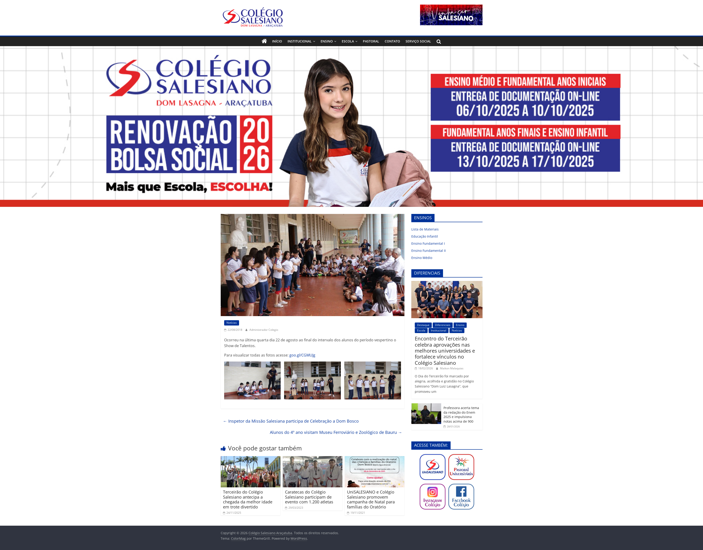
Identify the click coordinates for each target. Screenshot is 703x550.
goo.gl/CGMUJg (302, 355)
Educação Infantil (424, 236)
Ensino (327, 41)
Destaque (423, 325)
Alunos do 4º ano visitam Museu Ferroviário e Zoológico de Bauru (336, 432)
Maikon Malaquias (451, 368)
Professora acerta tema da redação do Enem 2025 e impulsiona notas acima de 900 (461, 415)
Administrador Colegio (263, 330)
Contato (392, 41)
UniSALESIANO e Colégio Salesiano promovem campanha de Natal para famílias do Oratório (371, 499)
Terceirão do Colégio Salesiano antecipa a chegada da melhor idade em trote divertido (247, 499)
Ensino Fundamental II (428, 250)
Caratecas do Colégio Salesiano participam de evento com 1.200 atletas (309, 497)
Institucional (300, 41)
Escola (348, 41)
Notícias (231, 323)
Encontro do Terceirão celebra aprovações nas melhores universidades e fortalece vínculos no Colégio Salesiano (445, 350)
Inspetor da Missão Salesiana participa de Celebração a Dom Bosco (291, 421)
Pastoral (371, 41)
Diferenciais (442, 325)
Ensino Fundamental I (428, 243)
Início (277, 41)
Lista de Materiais (425, 229)
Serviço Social (418, 41)
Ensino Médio (421, 257)
